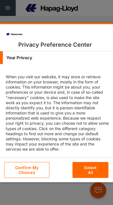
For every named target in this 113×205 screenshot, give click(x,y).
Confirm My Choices (27, 170)
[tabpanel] (57, 117)
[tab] (56, 57)
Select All (90, 170)
